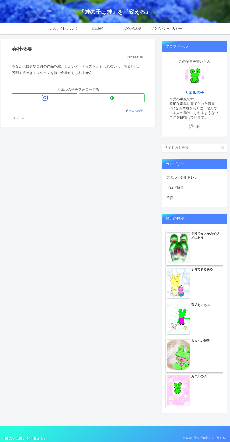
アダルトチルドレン (182, 177)
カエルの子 (194, 92)
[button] (222, 147)
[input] (194, 148)
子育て (171, 198)
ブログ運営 (175, 188)
